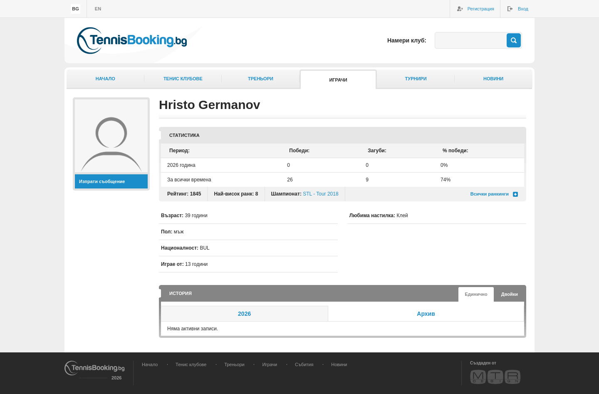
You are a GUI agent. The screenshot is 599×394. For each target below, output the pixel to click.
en (98, 8)
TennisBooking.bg (132, 40)
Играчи (338, 79)
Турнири (416, 78)
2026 (244, 313)
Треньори (260, 78)
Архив (426, 313)
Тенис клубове (183, 78)
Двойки (509, 294)
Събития (304, 364)
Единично (476, 294)
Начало (105, 78)
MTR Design (495, 376)
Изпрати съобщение (102, 181)
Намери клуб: (406, 40)
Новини (493, 78)
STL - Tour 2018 (320, 194)
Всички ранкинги (489, 193)
